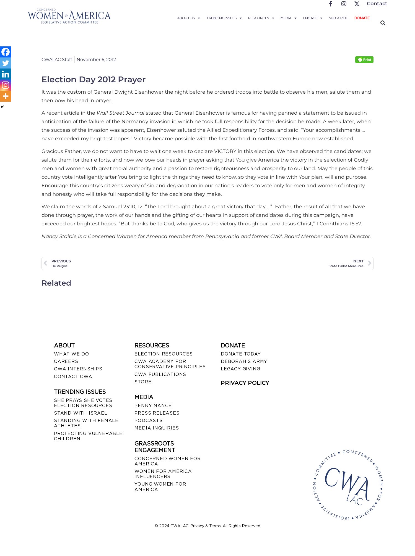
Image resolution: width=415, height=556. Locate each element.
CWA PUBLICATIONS (160, 374)
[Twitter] (5, 62)
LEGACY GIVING (240, 368)
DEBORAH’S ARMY (244, 361)
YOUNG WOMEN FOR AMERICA (160, 486)
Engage (312, 18)
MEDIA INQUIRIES (156, 428)
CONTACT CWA (73, 376)
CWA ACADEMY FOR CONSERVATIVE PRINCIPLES (170, 364)
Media (288, 18)
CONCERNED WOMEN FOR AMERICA (167, 461)
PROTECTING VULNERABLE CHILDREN (88, 436)
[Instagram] (5, 85)
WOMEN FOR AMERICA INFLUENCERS (163, 474)
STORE (142, 381)
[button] (382, 22)
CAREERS (66, 361)
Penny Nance (153, 405)
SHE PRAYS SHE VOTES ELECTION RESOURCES (83, 403)
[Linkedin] (5, 74)
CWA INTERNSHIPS (78, 368)
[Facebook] (5, 51)
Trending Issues (224, 18)
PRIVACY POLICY (245, 383)
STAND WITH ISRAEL (80, 413)
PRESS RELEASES (156, 413)
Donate (361, 18)
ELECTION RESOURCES (163, 354)
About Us (188, 18)
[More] (5, 96)
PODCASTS (148, 420)
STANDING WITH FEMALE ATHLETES (86, 423)
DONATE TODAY (241, 354)
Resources (261, 18)
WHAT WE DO (71, 354)
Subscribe (338, 18)
